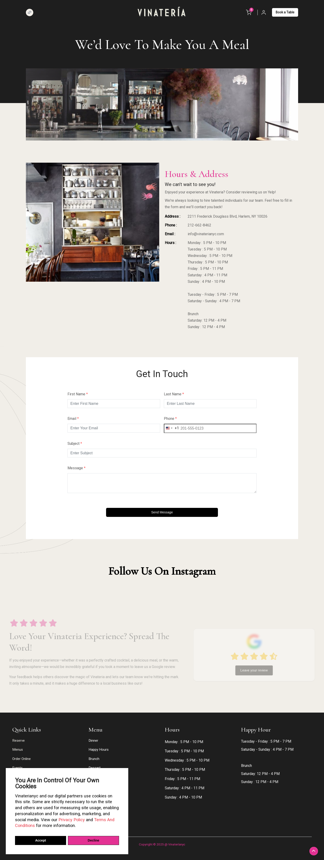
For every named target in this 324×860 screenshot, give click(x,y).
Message (76, 468)
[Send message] (162, 512)
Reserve (18, 740)
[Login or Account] (263, 12)
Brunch (94, 759)
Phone (170, 418)
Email (73, 418)
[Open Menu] (29, 12)
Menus (17, 749)
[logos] (162, 12)
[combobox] (171, 428)
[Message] (162, 483)
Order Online (21, 759)
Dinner (93, 740)
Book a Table (285, 12)
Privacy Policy (71, 819)
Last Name (174, 394)
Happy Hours (99, 749)
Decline (93, 840)
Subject (74, 443)
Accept (40, 840)
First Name (77, 394)
